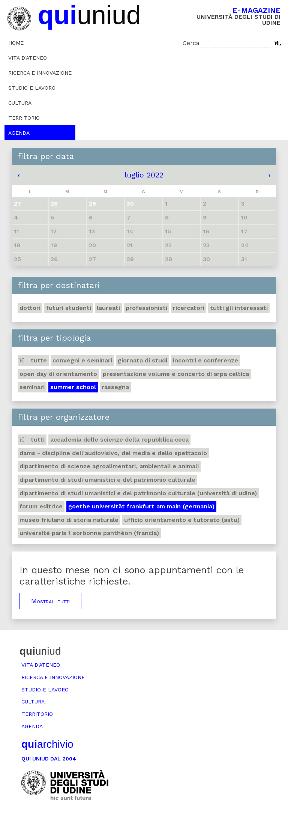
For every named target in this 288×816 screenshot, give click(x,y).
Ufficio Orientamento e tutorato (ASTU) (182, 519)
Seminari (32, 387)
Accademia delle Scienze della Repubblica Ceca (119, 439)
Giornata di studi (142, 360)
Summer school (73, 387)
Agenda (19, 133)
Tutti (32, 439)
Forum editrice (41, 506)
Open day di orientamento (58, 373)
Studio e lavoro (32, 88)
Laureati (108, 307)
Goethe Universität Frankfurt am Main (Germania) (141, 506)
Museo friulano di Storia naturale (69, 519)
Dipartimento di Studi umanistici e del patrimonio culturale (107, 479)
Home (16, 43)
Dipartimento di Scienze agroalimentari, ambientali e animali (109, 466)
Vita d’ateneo (27, 58)
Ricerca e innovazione (40, 73)
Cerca (191, 43)
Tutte (33, 360)
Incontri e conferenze (205, 360)
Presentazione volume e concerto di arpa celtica (176, 373)
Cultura (20, 103)
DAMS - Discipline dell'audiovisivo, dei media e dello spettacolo (113, 453)
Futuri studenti (68, 307)
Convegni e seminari (82, 360)
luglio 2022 (144, 174)
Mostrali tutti (50, 601)
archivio (47, 744)
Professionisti (146, 307)
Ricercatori (188, 307)
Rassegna (115, 387)
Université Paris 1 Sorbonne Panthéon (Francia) (89, 532)
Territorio (24, 118)
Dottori (30, 307)
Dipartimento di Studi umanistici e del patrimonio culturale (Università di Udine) (138, 493)
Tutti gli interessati (239, 307)
